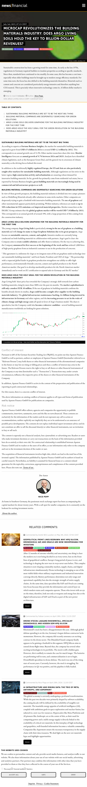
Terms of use (28, 467)
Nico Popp (39, 96)
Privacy (39, 783)
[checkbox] (2, 769)
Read (27, 606)
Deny (73, 775)
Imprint (31, 783)
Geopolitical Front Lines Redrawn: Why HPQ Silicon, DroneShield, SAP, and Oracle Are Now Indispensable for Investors (53, 542)
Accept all (14, 775)
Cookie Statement (51, 783)
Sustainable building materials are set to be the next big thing (39, 114)
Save (43, 775)
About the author (9, 513)
